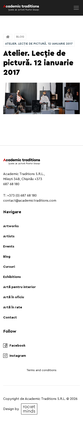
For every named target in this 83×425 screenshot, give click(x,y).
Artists (9, 236)
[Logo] (21, 7)
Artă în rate (12, 307)
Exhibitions (12, 277)
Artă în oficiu (13, 297)
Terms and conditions (41, 370)
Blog (20, 36)
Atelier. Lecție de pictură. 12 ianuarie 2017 (39, 43)
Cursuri (9, 266)
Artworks (11, 226)
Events (8, 246)
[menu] (76, 7)
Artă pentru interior (19, 287)
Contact (10, 317)
